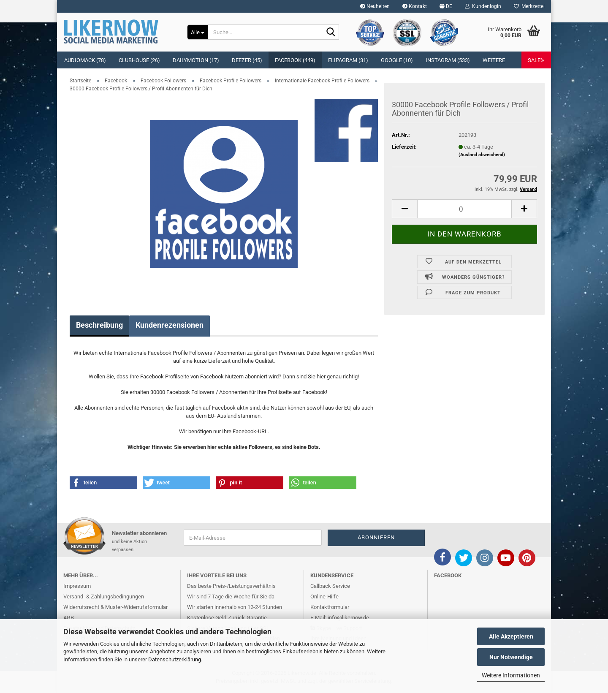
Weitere (494, 60)
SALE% (536, 60)
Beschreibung (99, 325)
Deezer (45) (247, 60)
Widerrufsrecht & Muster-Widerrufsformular (115, 607)
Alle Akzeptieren (511, 636)
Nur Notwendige (511, 657)
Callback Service (330, 586)
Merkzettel (529, 6)
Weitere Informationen (511, 675)
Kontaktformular (329, 607)
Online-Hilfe (324, 596)
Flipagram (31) (348, 60)
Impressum (77, 586)
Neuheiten (375, 6)
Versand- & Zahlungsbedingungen (103, 596)
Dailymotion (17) (196, 60)
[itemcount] (464, 208)
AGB (68, 617)
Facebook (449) (295, 60)
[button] (446, 6)
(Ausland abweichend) (482, 155)
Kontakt (414, 6)
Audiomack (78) (85, 60)
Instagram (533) (448, 60)
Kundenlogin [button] (483, 6)
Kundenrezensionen (170, 325)
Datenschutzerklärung (174, 659)
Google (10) (397, 60)
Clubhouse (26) (139, 60)
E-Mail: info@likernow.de (339, 617)
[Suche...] (197, 32)
